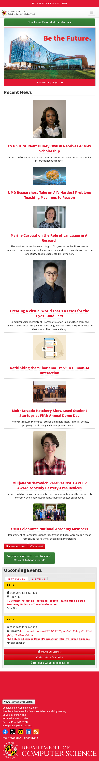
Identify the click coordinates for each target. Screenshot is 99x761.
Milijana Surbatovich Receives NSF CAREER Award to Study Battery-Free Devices (49, 485)
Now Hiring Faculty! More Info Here (49, 22)
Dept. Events (18, 579)
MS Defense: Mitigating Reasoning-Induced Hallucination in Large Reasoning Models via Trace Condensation (46, 602)
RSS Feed (36, 546)
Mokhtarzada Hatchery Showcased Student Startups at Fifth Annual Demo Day (49, 413)
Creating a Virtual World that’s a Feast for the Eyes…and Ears (49, 313)
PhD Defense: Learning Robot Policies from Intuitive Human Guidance (48, 638)
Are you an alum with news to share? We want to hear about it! (29, 558)
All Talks (38, 579)
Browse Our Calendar (49, 651)
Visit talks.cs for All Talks (49, 657)
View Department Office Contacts (18, 702)
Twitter (12, 731)
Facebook (5, 731)
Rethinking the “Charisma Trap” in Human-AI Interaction (49, 370)
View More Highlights (49, 82)
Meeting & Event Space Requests (49, 662)
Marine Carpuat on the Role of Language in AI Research (49, 238)
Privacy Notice (30, 737)
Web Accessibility (11, 737)
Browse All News (16, 546)
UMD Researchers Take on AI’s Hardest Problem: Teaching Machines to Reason (49, 195)
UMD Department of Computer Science (39, 13)
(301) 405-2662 (24, 725)
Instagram (20, 731)
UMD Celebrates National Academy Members (49, 528)
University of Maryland (49, 3)
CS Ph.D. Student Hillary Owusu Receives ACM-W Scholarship (49, 148)
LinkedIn (28, 731)
